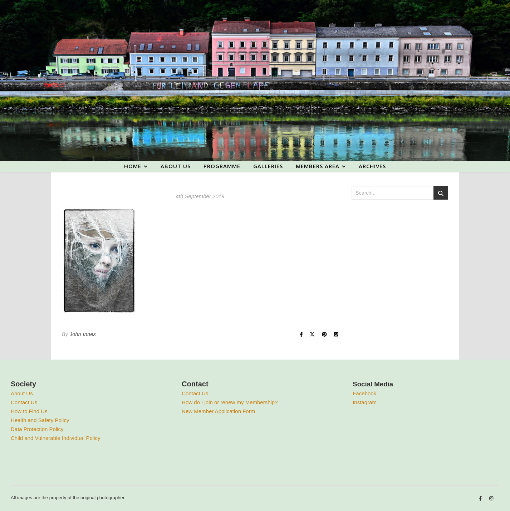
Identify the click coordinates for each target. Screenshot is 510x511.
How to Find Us (29, 411)
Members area (317, 166)
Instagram (365, 402)
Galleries (268, 166)
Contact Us (24, 402)
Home (132, 166)
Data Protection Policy (37, 429)
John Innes (83, 334)
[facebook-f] (481, 498)
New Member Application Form (218, 411)
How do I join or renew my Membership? (230, 402)
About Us (22, 393)
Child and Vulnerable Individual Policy (55, 438)
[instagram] (491, 498)
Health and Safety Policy (40, 420)
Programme (221, 166)
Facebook (364, 393)
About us (176, 166)
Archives (372, 166)
